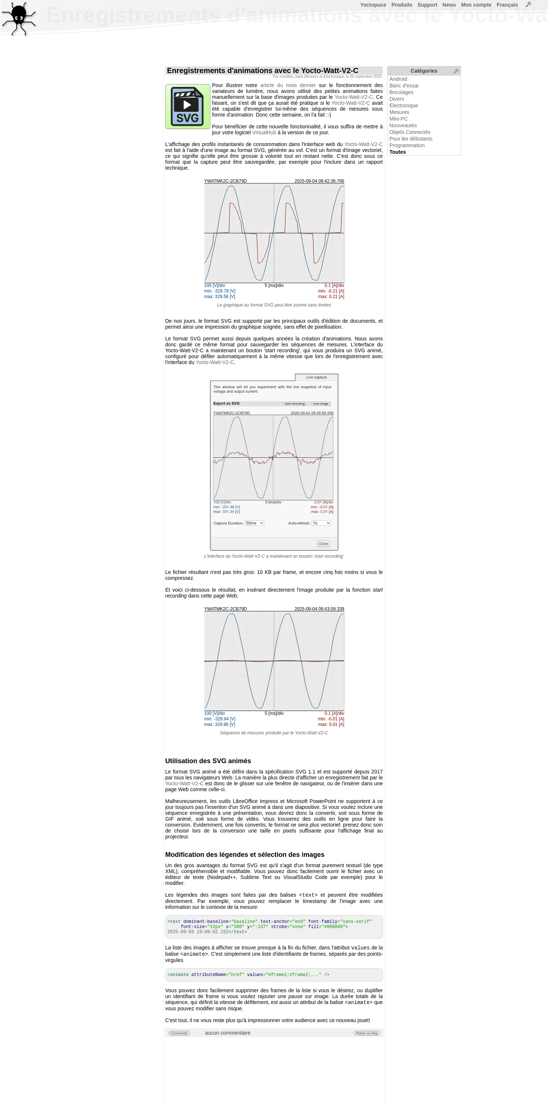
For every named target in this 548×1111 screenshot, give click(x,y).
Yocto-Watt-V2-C (353, 97)
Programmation (407, 145)
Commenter (179, 1036)
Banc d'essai (404, 86)
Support (427, 5)
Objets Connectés (409, 132)
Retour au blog (367, 1036)
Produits (401, 5)
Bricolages (401, 92)
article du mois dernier (288, 85)
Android (398, 79)
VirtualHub (264, 132)
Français (507, 5)
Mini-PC (398, 119)
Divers (396, 99)
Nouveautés (403, 125)
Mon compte (476, 5)
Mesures (399, 112)
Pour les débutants (411, 139)
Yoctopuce (373, 5)
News (449, 5)
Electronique (403, 105)
